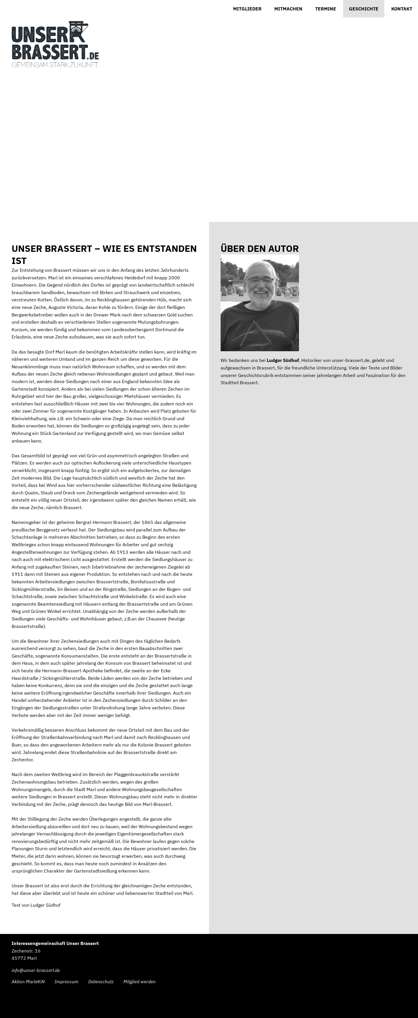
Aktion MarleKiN (28, 981)
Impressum (66, 981)
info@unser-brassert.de (36, 970)
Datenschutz (100, 981)
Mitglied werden (139, 981)
